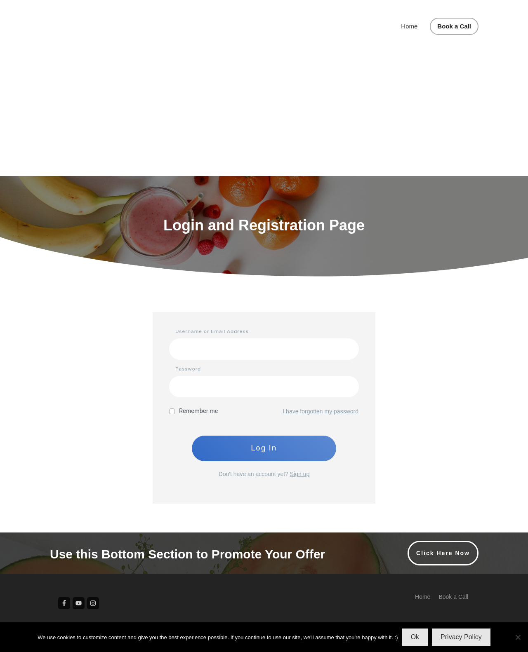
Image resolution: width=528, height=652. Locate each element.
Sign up (299, 474)
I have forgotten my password (320, 411)
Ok (415, 636)
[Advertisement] (264, 114)
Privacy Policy (461, 636)
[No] (518, 637)
